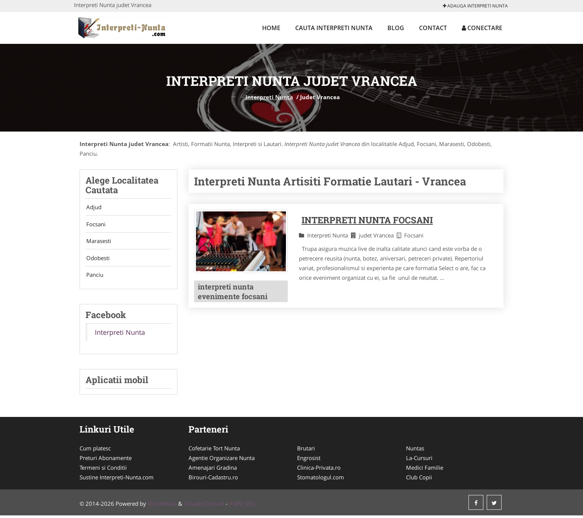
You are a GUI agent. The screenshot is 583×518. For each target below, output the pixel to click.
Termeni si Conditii (103, 470)
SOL (250, 506)
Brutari (306, 450)
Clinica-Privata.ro (319, 470)
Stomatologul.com (320, 479)
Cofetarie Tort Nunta (214, 450)
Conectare (482, 28)
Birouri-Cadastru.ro (213, 479)
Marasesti (98, 242)
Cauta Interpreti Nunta (334, 28)
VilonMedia (162, 506)
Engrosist (309, 460)
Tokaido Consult (204, 506)
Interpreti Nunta (269, 97)
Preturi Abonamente (106, 460)
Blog (395, 28)
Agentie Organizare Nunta (222, 460)
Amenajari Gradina (213, 470)
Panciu (94, 277)
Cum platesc (95, 450)
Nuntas (415, 450)
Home (271, 28)
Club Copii (419, 479)
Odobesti (97, 259)
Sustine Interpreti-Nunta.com (117, 479)
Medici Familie (424, 470)
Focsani (95, 225)
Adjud (93, 207)
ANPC (236, 506)
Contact (433, 28)
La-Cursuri (419, 460)
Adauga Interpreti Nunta (475, 6)
